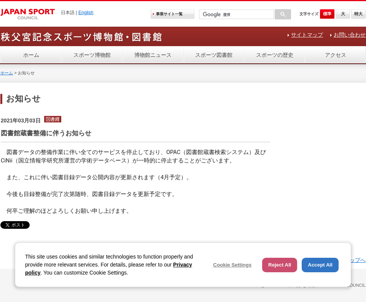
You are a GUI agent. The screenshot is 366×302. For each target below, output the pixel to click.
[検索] (236, 15)
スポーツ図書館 (213, 55)
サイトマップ (307, 35)
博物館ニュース (153, 55)
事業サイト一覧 (169, 14)
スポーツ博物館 (92, 55)
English (86, 12)
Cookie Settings (232, 265)
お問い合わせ (350, 35)
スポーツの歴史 (274, 55)
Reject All (279, 265)
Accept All (320, 265)
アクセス (335, 55)
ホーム (31, 55)
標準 (327, 13)
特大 (358, 13)
